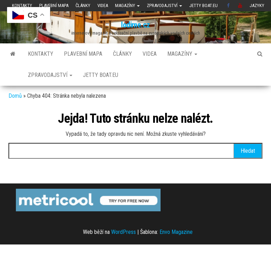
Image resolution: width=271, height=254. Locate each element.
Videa (102, 5)
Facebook (229, 5)
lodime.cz (135, 24)
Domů (15, 95)
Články (83, 5)
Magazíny (127, 5)
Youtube (240, 5)
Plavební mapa (53, 5)
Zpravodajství (164, 5)
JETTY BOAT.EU (203, 5)
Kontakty (22, 5)
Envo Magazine (176, 232)
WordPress (123, 232)
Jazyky (256, 5)
